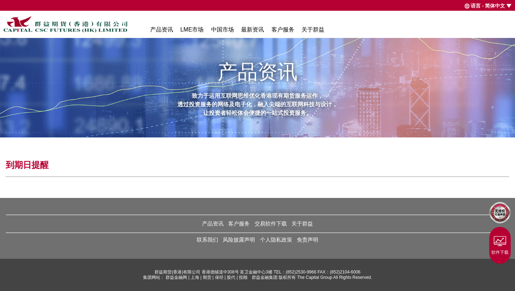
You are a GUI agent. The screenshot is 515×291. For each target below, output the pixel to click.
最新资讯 (252, 29)
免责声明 (307, 240)
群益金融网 (176, 277)
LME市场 (191, 29)
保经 (219, 277)
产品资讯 (161, 29)
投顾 (243, 277)
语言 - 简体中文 (488, 6)
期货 (207, 277)
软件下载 (500, 244)
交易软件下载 (271, 223)
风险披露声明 (239, 240)
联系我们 (207, 240)
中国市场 (222, 29)
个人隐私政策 (276, 240)
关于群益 (312, 29)
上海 (195, 277)
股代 (231, 277)
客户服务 (282, 29)
